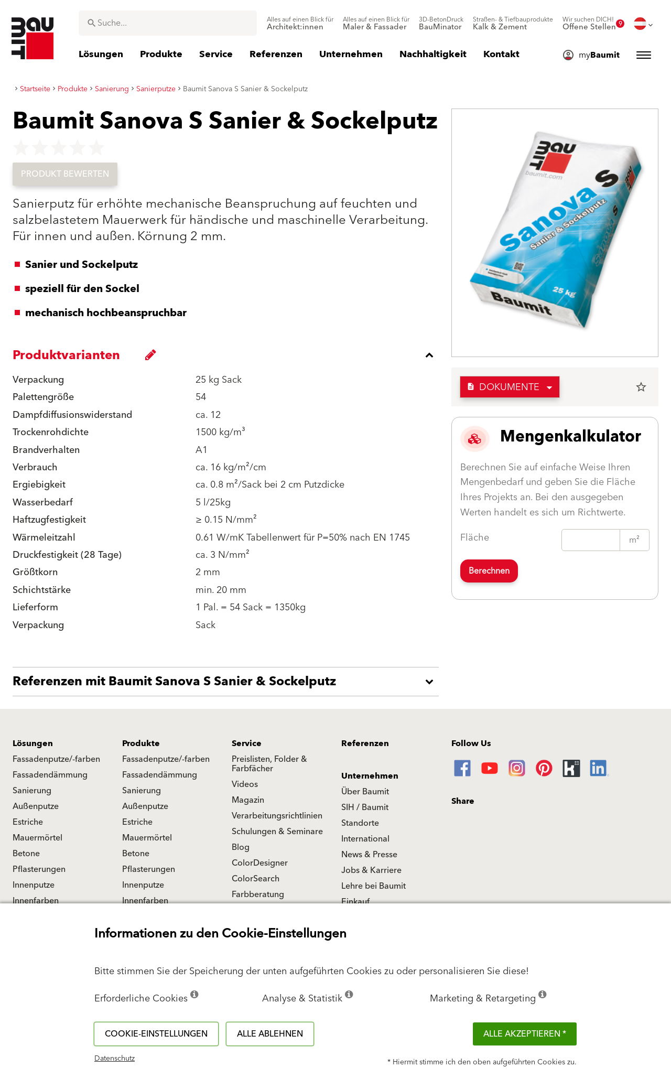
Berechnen (489, 571)
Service (247, 743)
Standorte (360, 823)
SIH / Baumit (364, 807)
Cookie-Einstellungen (156, 1034)
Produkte (141, 743)
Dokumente (503, 387)
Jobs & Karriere (371, 870)
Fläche (474, 538)
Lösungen (33, 743)
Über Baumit (365, 791)
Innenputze (34, 885)
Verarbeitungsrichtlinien (277, 815)
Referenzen (365, 743)
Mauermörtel (37, 838)
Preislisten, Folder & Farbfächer (269, 764)
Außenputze (36, 806)
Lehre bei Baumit (373, 886)
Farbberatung (258, 894)
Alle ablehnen (270, 1034)
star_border (641, 387)
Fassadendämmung (50, 775)
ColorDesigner (260, 863)
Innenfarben (36, 900)
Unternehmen (369, 776)
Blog (241, 847)
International (365, 839)
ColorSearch (255, 878)
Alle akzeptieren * (524, 1034)
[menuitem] (300, 24)
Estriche (28, 822)
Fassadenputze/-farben (56, 759)
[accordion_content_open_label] (228, 681)
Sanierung (32, 790)
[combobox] (168, 23)
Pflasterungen (39, 869)
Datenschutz (114, 1058)
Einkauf (355, 901)
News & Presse (369, 854)
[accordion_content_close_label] (228, 355)
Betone (26, 853)
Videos (245, 784)
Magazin (248, 800)
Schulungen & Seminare (277, 831)
